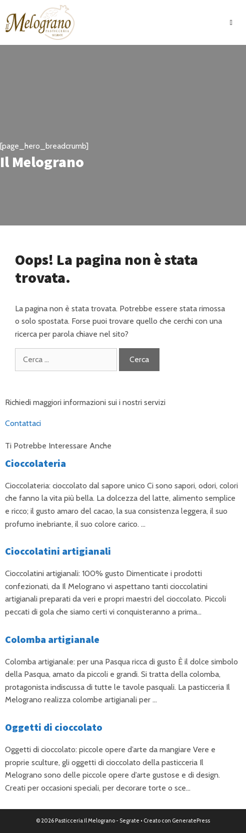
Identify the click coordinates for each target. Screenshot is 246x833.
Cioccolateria (35, 463)
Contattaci (23, 423)
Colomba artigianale (52, 639)
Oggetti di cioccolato (53, 727)
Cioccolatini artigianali (58, 551)
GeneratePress (191, 820)
